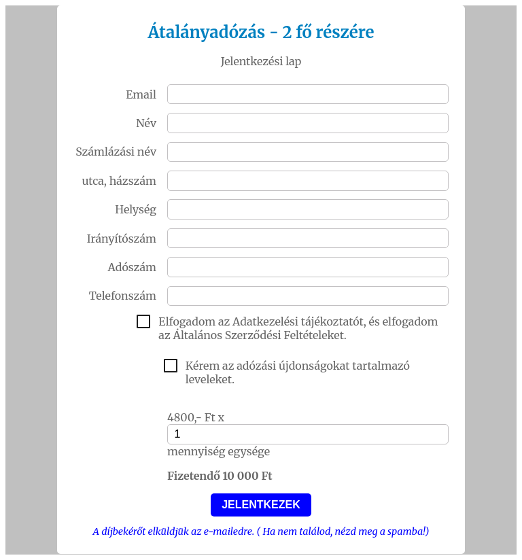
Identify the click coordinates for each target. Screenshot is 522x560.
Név (146, 123)
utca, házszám (119, 181)
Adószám (131, 267)
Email (141, 94)
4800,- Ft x (195, 417)
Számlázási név (115, 151)
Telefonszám (122, 295)
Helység (135, 209)
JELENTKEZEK (261, 504)
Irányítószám (121, 238)
